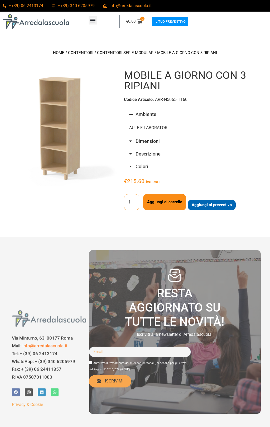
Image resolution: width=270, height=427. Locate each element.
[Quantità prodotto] (131, 202)
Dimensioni (148, 141)
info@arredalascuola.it (45, 394)
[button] (93, 20)
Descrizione (148, 154)
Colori (142, 166)
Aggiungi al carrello (164, 202)
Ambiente (146, 114)
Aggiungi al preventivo (212, 204)
